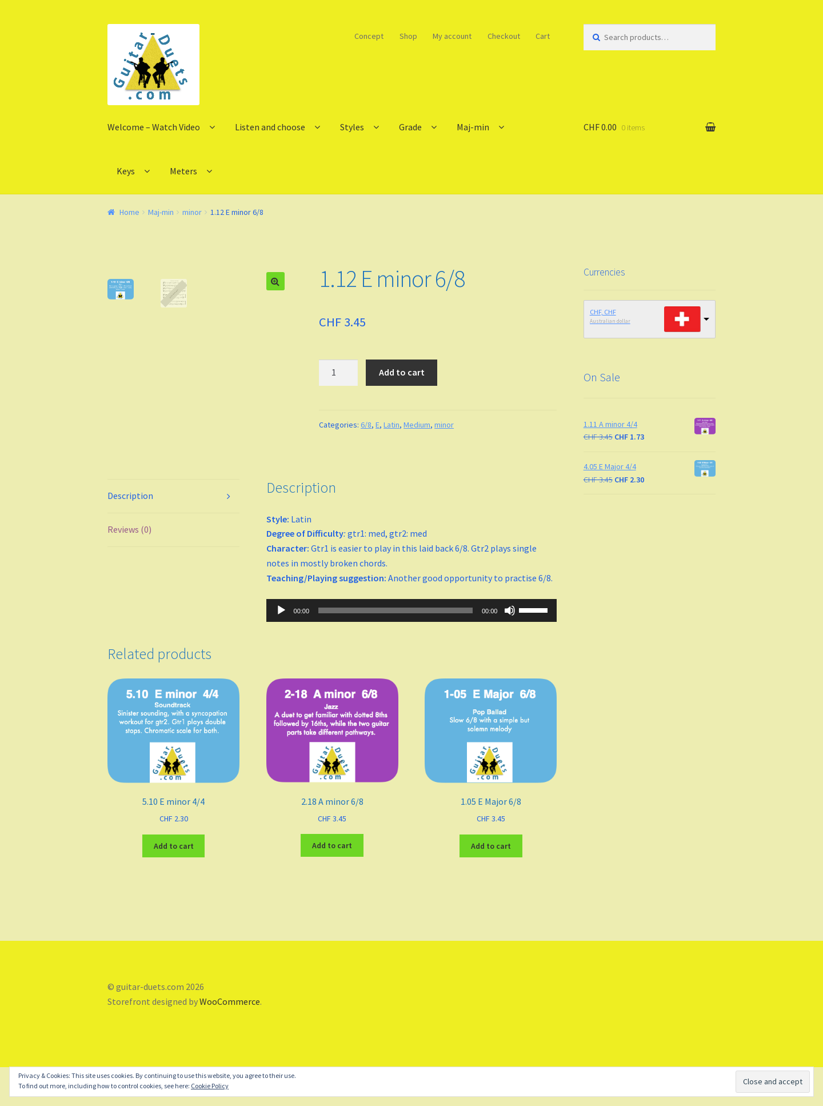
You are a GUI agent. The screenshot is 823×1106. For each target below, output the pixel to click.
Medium (416, 425)
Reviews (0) (129, 568)
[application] (411, 648)
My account (452, 36)
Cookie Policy (210, 1085)
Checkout (504, 36)
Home (129, 212)
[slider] (395, 649)
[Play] (281, 648)
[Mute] (510, 648)
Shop (408, 36)
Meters (183, 171)
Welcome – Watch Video (153, 127)
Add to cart (402, 372)
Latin (391, 425)
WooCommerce (229, 1040)
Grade (410, 127)
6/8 (366, 425)
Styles (352, 127)
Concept (368, 36)
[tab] (173, 535)
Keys (126, 171)
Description (130, 534)
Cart (543, 36)
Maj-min (473, 127)
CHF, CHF (603, 312)
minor (192, 212)
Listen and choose (270, 127)
